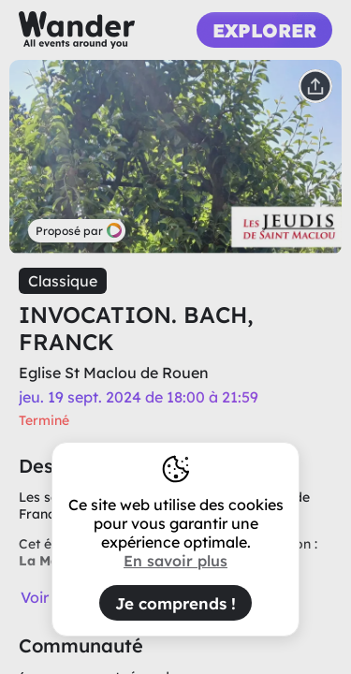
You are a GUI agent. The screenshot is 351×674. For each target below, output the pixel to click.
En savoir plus (175, 560)
